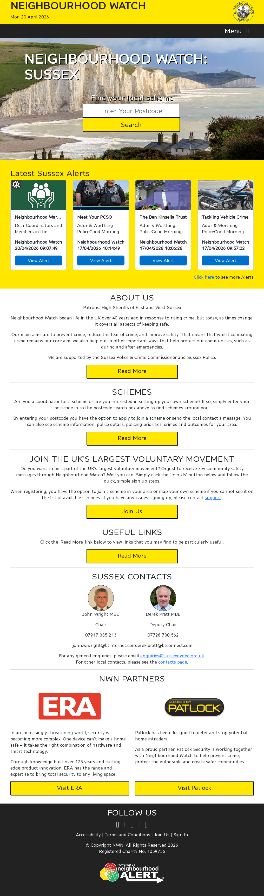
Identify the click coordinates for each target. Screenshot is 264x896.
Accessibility (88, 834)
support (213, 497)
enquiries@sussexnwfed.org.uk (172, 655)
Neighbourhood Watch (78, 5)
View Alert (38, 260)
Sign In (180, 834)
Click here (204, 277)
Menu (238, 31)
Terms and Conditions (127, 834)
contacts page (172, 661)
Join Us (161, 834)
